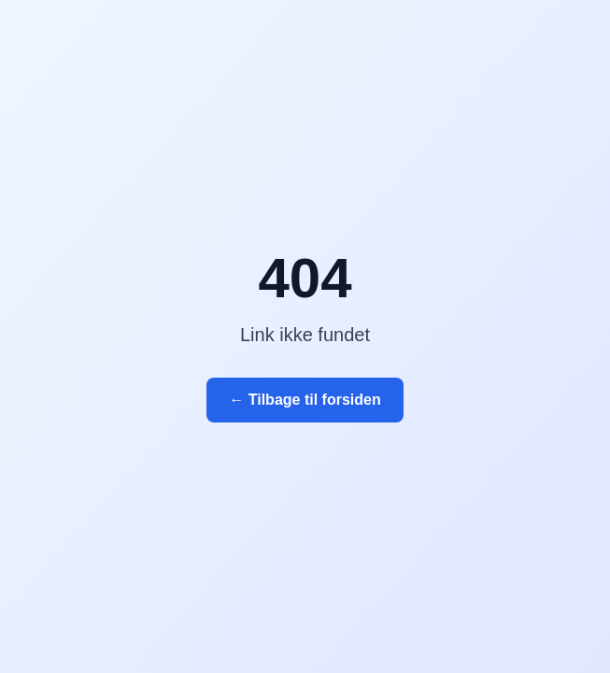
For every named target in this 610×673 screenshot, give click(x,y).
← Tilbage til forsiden (304, 400)
